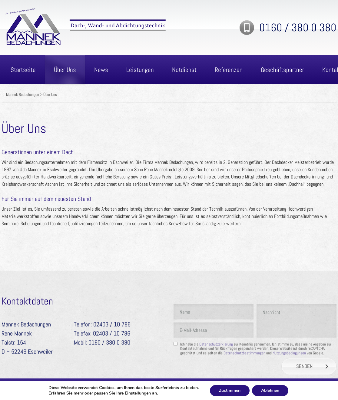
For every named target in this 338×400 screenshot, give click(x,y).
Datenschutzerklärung (216, 361)
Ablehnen (270, 390)
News (101, 70)
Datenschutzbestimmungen (244, 370)
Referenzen (229, 70)
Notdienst (184, 70)
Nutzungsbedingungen (289, 370)
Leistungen (140, 70)
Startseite (23, 70)
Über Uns (65, 70)
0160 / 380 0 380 (297, 28)
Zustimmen (229, 390)
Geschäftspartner (282, 70)
